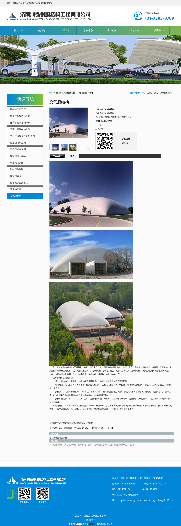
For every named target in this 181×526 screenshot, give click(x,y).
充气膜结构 (166, 93)
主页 (144, 93)
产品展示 (153, 93)
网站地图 (90, 520)
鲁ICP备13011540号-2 (78, 524)
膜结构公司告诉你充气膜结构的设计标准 (114, 445)
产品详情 (57, 156)
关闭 (109, 428)
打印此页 (97, 428)
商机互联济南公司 (104, 524)
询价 (72, 156)
